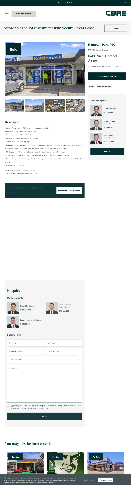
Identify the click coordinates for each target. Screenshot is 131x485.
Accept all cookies (106, 480)
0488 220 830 (25, 320)
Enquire (116, 28)
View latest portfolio (24, 13)
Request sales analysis (107, 76)
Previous (6, 69)
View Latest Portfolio (65, 3)
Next (82, 69)
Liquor (91, 86)
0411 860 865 (64, 321)
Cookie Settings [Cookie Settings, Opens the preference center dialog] (89, 480)
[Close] (127, 479)
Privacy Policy (44, 424)
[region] (65, 479)
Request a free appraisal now (69, 201)
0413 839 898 (25, 334)
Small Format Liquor (104, 86)
